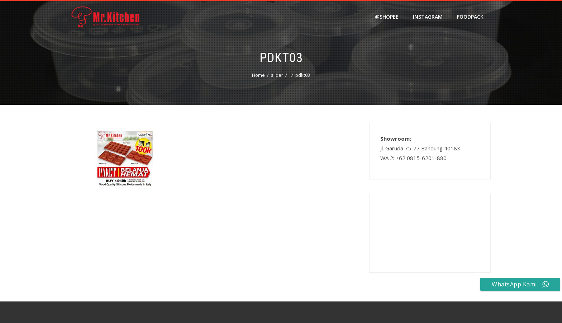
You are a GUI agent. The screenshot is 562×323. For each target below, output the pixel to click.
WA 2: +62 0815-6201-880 (413, 158)
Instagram (428, 16)
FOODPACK (470, 16)
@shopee (387, 16)
